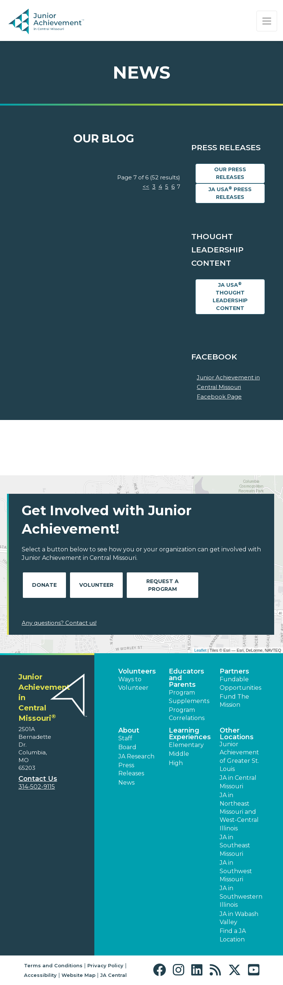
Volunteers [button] (137, 671)
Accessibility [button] (40, 975)
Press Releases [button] (131, 769)
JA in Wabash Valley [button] (239, 918)
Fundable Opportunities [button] (240, 683)
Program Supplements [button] (189, 696)
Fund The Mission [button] (234, 700)
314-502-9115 (36, 786)
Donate (44, 585)
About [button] (128, 730)
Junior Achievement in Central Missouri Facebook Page (228, 387)
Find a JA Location (233, 935)
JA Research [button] (136, 756)
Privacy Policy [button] (105, 965)
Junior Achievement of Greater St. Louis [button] (239, 756)
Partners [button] (234, 671)
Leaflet (200, 650)
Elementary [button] (186, 744)
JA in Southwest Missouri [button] (236, 871)
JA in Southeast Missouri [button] (235, 845)
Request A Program (162, 585)
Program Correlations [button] (187, 713)
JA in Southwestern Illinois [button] (241, 896)
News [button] (126, 782)
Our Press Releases (230, 173)
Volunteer (96, 585)
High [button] (176, 763)
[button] (161, 970)
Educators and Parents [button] (186, 678)
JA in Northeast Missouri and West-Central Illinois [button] (239, 812)
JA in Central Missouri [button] (238, 781)
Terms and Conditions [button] (53, 965)
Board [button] (127, 747)
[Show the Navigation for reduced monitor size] (266, 21)
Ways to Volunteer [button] (133, 683)
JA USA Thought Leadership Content (230, 296)
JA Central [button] (113, 975)
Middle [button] (179, 753)
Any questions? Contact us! (59, 622)
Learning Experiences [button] (190, 733)
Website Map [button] (78, 975)
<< (146, 186)
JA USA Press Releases (230, 193)
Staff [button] (125, 738)
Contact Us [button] (37, 778)
